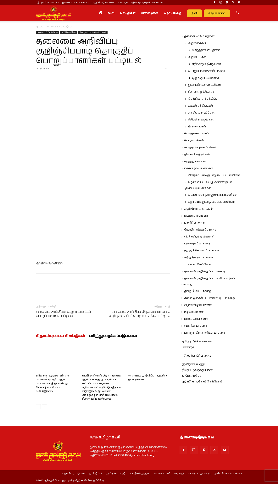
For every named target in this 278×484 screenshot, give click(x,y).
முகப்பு (39, 27)
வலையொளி (162, 474)
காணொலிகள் (192, 376)
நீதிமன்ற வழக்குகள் (201, 120)
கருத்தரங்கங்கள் (195, 161)
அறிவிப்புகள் (197, 57)
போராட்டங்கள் (194, 140)
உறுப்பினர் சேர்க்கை (73, 474)
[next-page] (44, 406)
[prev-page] (38, 406)
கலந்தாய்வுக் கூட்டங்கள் (200, 147)
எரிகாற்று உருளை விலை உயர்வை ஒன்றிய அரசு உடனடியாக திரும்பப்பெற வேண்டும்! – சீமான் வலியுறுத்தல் (52, 383)
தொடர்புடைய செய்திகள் (60, 336)
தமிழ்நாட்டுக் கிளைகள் (197, 341)
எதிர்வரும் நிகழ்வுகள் (206, 64)
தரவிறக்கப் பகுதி (193, 364)
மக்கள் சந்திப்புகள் (200, 106)
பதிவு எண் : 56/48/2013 (47, 2)
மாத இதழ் (179, 474)
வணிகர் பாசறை (195, 326)
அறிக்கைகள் (197, 43)
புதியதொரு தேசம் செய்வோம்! (147, 2)
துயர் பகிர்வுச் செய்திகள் (204, 85)
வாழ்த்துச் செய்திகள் (206, 50)
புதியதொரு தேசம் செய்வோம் (202, 382)
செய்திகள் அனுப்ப (140, 474)
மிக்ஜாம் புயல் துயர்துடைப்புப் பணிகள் (214, 175)
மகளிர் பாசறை (194, 223)
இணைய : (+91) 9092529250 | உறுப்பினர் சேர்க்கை (88, 2)
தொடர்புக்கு (172, 13)
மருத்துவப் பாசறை (197, 244)
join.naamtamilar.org (142, 455)
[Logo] (53, 13)
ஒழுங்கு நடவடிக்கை (205, 78)
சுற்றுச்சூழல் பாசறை (198, 257)
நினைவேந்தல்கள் (197, 154)
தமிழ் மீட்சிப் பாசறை (197, 291)
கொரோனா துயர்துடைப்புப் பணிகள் (212, 195)
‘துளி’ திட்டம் (96, 474)
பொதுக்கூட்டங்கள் (196, 133)
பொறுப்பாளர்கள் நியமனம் (93, 32)
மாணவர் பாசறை (196, 319)
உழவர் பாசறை (194, 312)
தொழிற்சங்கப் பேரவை (200, 230)
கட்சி (111, 13)
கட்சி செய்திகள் (68, 32)
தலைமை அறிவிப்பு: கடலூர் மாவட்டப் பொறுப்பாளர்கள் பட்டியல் (63, 314)
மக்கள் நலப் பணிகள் (198, 168)
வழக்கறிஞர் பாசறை (198, 305)
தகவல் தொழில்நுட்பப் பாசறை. (205, 271)
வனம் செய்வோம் (200, 264)
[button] (237, 13)
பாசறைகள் (149, 13)
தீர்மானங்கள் (197, 127)
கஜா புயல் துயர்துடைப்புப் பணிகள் (211, 202)
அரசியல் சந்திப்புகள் (202, 113)
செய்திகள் (128, 13)
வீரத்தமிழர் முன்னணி (199, 237)
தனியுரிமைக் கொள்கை (228, 474)
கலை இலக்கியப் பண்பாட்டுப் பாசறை (209, 298)
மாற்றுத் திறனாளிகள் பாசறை (204, 333)
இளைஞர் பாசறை (196, 216)
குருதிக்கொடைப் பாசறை (201, 250)
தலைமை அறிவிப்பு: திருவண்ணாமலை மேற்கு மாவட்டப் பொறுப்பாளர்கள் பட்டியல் (139, 314)
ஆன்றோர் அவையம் (198, 209)
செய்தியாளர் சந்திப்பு (202, 99)
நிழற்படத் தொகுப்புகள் (197, 370)
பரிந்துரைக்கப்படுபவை (113, 336)
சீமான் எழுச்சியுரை (201, 92)
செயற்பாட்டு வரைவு (197, 356)
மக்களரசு (123, 2)
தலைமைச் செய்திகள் (47, 32)
